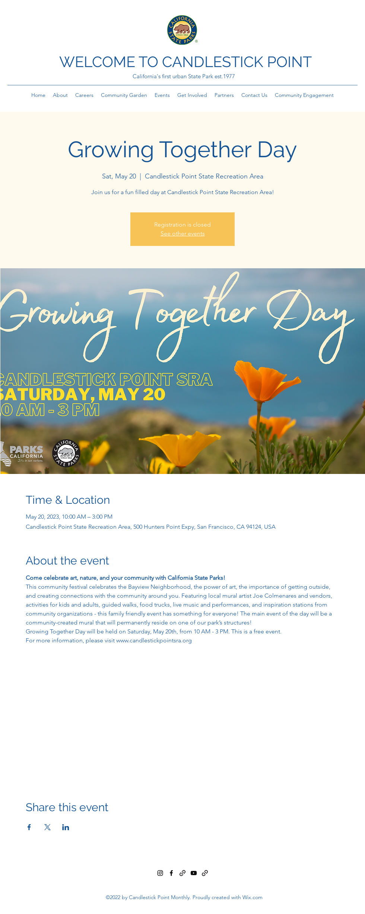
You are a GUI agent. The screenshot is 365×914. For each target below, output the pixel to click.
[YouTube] (193, 873)
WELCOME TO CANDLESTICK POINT (185, 61)
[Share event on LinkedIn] (65, 827)
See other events (183, 233)
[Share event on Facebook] (29, 827)
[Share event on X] (47, 827)
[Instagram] (160, 873)
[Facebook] (171, 873)
